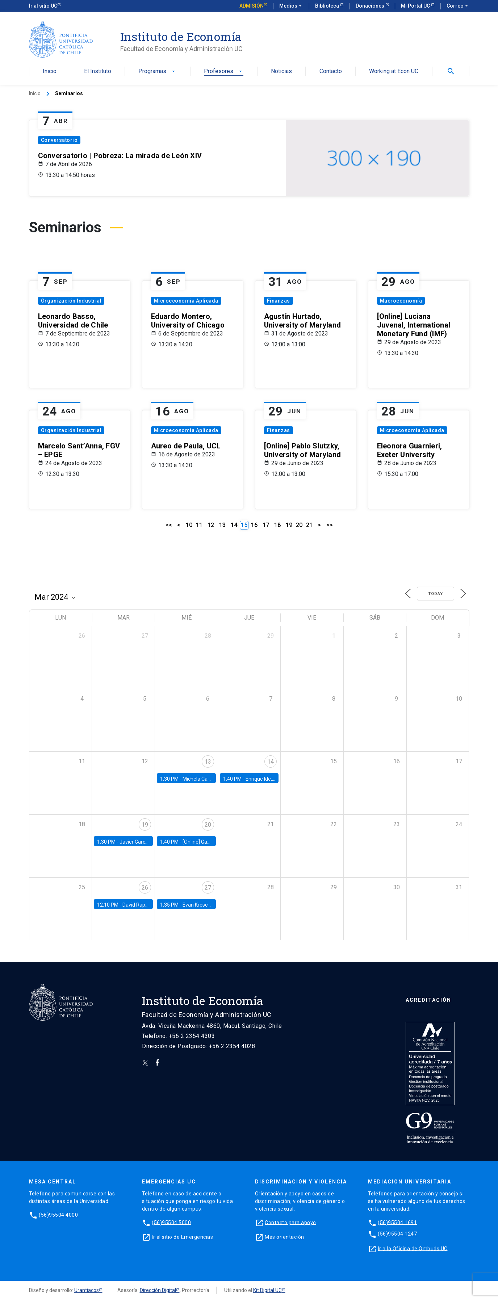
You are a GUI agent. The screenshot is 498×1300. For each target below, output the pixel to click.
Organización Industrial (71, 301)
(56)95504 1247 (397, 1233)
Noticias (281, 71)
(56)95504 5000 (171, 1222)
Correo (458, 6)
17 (266, 525)
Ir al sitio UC (43, 6)
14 (234, 525)
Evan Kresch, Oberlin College (215, 905)
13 (222, 525)
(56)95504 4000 (58, 1214)
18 (277, 525)
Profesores (223, 71)
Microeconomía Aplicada (186, 301)
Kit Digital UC (267, 1290)
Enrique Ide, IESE (264, 779)
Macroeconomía (401, 301)
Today (435, 593)
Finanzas (278, 301)
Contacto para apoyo (290, 1222)
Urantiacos (86, 1290)
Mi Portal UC (416, 6)
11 (199, 525)
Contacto (330, 71)
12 (211, 525)
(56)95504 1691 (397, 1222)
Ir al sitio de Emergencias (182, 1237)
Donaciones (370, 6)
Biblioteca (327, 6)
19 (289, 525)
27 (208, 887)
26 (145, 887)
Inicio (50, 71)
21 (309, 525)
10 (189, 525)
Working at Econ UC (393, 71)
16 (254, 525)
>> (329, 525)
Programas (157, 71)
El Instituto (97, 71)
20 (299, 525)
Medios (291, 6)
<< (169, 525)
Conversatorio (59, 140)
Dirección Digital (158, 1290)
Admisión (251, 6)
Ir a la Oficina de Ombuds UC (413, 1248)
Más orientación (284, 1237)
